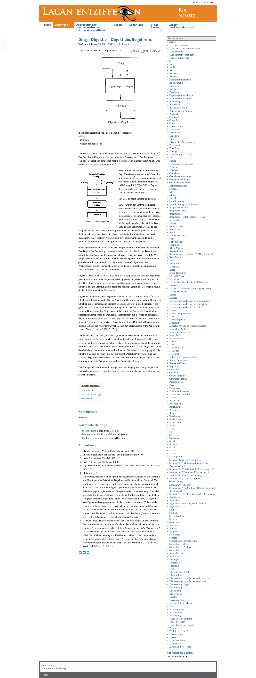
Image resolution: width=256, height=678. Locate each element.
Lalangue (173, 297)
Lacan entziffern (57, 675)
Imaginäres (174, 213)
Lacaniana (136, 25)
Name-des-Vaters (177, 363)
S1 (170, 431)
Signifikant (174, 500)
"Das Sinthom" (176, 51)
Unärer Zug (175, 590)
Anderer (173, 76)
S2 (170, 435)
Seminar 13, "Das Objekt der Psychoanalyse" (191, 469)
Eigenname (174, 145)
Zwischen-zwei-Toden (180, 646)
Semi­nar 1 (96, 451)
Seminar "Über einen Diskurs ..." (185, 460)
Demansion (174, 132)
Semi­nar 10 (98, 164)
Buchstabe (174, 114)
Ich (170, 192)
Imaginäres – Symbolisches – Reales (187, 217)
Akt (171, 70)
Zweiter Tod (175, 643)
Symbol (173, 537)
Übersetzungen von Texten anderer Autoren (190, 578)
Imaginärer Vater (177, 210)
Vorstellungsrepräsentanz (181, 625)
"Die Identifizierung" (179, 58)
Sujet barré (174, 534)
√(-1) (171, 650)
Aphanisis (174, 89)
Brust (106, 275)
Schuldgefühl (175, 456)
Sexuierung (174, 497)
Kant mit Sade (176, 241)
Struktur (173, 528)
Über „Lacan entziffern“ (181, 572)
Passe (172, 385)
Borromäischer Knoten (180, 111)
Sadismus (174, 438)
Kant (171, 238)
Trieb (172, 569)
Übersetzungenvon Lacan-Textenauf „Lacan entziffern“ (91, 27)
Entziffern (61, 25)
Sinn (171, 509)
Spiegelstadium (176, 516)
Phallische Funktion (179, 391)
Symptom (174, 556)
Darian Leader (176, 126)
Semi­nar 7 (121, 157)
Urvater (173, 597)
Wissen (172, 637)
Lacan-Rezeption (177, 273)
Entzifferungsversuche (180, 154)
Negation (173, 366)
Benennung (174, 101)
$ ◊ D (172, 67)
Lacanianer (174, 279)
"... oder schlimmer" (179, 45)
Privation (173, 410)
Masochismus (176, 338)
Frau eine (173, 167)
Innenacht (174, 220)
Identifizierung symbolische (183, 204)
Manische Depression (180, 332)
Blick (126, 275)
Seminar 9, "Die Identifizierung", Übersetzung (192, 494)
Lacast (172, 294)
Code (172, 123)
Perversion (174, 388)
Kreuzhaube (175, 257)
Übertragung (175, 587)
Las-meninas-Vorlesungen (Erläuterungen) (190, 301)
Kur (171, 260)
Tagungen (174, 559)
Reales (172, 425)
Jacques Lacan (176, 226)
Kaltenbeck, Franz (178, 235)
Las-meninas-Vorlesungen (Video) (186, 307)
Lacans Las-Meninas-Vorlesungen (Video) (190, 288)
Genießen (174, 173)
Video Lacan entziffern (157, 27)
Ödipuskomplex (177, 375)
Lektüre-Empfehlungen (180, 313)
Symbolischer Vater (179, 550)
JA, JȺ (172, 223)
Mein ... (173, 344)
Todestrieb (174, 562)
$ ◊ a (171, 64)
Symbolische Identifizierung (183, 541)
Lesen (118, 25)
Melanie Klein (176, 347)
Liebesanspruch (177, 319)
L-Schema (174, 266)
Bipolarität (174, 104)
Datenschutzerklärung (54, 668)
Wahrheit (173, 628)
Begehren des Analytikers (181, 95)
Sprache (173, 519)
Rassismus (174, 416)
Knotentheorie (176, 251)
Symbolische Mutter (179, 544)
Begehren (174, 92)
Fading (172, 160)
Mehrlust (173, 341)
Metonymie (175, 354)
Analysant (174, 73)
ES (170, 157)
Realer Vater (175, 422)
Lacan (172, 269)
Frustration (174, 170)
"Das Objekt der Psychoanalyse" (185, 48)
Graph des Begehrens (179, 182)
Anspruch (174, 86)
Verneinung (175, 615)
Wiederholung (176, 634)
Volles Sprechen (177, 621)
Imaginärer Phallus (178, 207)
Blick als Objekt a (178, 107)
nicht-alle (174, 369)
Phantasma (174, 400)
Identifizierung (176, 201)
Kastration (174, 245)
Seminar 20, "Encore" (180, 484)
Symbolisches (176, 553)
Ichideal (173, 195)
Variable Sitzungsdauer (180, 603)
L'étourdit (174, 263)
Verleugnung (175, 612)
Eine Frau (174, 148)
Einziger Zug (175, 151)
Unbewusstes (175, 593)
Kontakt (208, 2)
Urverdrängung (176, 600)
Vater (172, 606)
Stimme (173, 525)
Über (195, 2)
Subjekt (173, 531)
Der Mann (174, 136)
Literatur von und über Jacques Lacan (187, 326)
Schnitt (172, 447)
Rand (172, 413)
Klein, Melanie (176, 248)
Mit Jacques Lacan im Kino (182, 357)
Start (47, 25)
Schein (172, 441)
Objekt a (173, 372)
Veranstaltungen (177, 609)
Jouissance (174, 229)
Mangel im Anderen (179, 329)
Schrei (172, 450)
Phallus (172, 397)
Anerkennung (176, 82)
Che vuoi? (174, 117)
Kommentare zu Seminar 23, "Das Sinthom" (191, 254)
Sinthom (173, 513)
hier (86, 417)
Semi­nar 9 (124, 160)
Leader (172, 310)
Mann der (174, 335)
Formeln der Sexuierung (181, 164)
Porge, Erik (174, 406)
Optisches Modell (178, 378)
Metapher (174, 350)
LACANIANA (176, 276)
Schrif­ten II (109, 539)
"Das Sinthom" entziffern (181, 54)
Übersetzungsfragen (179, 584)
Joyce (172, 232)
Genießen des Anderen (180, 176)
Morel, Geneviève (178, 360)
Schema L (174, 444)
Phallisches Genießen (179, 394)
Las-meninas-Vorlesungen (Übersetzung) (189, 304)
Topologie (174, 565)
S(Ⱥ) (171, 428)
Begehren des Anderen (180, 98)
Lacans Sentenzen (178, 291)
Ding (140, 219)
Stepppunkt (174, 522)
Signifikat (174, 506)
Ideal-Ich (173, 198)
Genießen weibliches (179, 179)
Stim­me (119, 275)
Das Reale (174, 129)
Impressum (48, 665)
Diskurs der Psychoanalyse (182, 142)
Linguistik (174, 322)
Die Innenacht (89, 430)
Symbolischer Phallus (180, 547)
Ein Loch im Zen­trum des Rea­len (98, 438)
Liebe (172, 316)
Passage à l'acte (176, 382)
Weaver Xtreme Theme (204, 675)
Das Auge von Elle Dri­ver (95, 434)
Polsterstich (175, 403)
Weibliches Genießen (179, 631)
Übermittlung (176, 575)
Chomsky (174, 120)
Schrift (172, 453)
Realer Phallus (176, 419)
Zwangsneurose (177, 640)
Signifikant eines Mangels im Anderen (188, 503)
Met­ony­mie (101, 318)
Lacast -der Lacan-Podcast (181, 26)
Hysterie (173, 189)
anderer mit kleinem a (180, 79)
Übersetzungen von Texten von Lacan (187, 581)
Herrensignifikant (178, 185)
